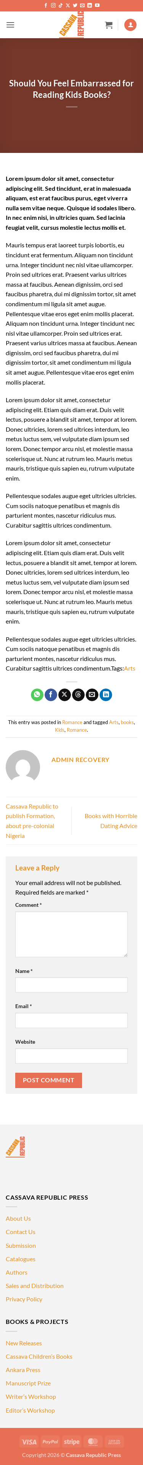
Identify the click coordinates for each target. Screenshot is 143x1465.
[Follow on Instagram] (53, 5)
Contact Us (20, 1231)
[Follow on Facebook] (45, 5)
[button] (10, 24)
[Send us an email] (82, 5)
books (127, 722)
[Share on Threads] (78, 695)
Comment (28, 904)
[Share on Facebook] (51, 695)
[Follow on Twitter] (75, 5)
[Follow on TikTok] (60, 5)
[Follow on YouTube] (97, 5)
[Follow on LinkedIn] (89, 5)
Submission (21, 1245)
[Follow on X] (68, 5)
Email (23, 1006)
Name (24, 971)
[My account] (130, 25)
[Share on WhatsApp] (37, 695)
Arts (129, 668)
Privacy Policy (24, 1299)
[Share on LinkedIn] (106, 695)
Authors (16, 1272)
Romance (72, 722)
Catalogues (20, 1258)
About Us (18, 1218)
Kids (59, 730)
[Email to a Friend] (92, 695)
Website (25, 1041)
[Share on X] (64, 695)
